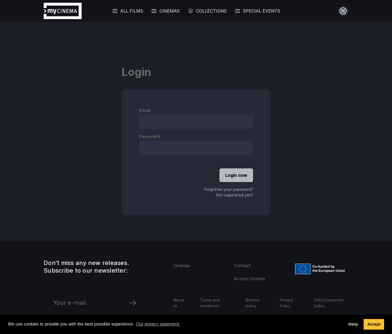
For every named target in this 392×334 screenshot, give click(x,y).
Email (144, 110)
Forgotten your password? (228, 189)
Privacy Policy (286, 303)
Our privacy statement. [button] (158, 324)
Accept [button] (374, 324)
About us (179, 303)
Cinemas (181, 265)
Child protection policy (329, 303)
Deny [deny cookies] (353, 324)
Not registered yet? (234, 195)
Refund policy (252, 303)
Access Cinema (249, 278)
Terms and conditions (209, 303)
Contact (242, 265)
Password (149, 136)
